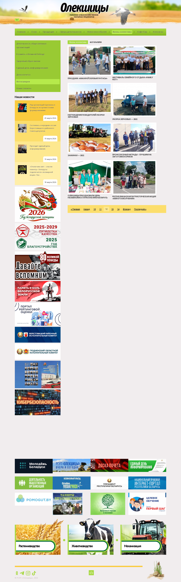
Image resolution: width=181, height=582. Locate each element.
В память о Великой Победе (30, 54)
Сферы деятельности (70, 31)
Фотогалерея (23, 81)
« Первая (75, 209)
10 (94, 209)
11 (100, 209)
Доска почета (23, 74)
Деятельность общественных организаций (31, 45)
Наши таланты (23, 88)
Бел (17, 20)
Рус (21, 20)
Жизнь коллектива (122, 31)
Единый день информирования (32, 67)
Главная (21, 31)
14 (118, 209)
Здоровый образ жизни (28, 61)
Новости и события (97, 31)
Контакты (158, 31)
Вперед (127, 209)
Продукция (48, 31)
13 (112, 209)
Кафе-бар (142, 31)
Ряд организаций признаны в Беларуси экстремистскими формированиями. (42, 108)
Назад (87, 209)
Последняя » (140, 209)
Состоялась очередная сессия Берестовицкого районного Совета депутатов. (43, 128)
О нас (34, 31)
